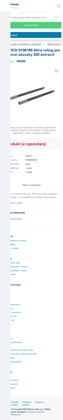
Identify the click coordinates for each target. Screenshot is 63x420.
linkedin (14, 404)
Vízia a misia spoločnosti (12, 342)
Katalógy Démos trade (11, 263)
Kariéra (5, 346)
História (5, 334)
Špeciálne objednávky (11, 304)
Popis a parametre (41, 185)
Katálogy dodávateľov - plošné (14, 270)
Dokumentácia (13, 218)
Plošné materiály (8, 244)
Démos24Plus (31, 25)
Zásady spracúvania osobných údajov (18, 350)
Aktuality (15, 402)
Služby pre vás (8, 320)
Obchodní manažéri (10, 384)
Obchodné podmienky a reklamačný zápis (19, 354)
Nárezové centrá (8, 388)
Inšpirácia (27, 402)
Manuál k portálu (8, 274)
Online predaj (7, 308)
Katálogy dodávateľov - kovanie (15, 266)
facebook (39, 402)
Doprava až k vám (9, 316)
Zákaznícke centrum (10, 380)
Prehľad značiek (8, 358)
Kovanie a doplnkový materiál (24, 44)
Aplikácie (5, 300)
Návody (5, 293)
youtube (25, 404)
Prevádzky (6, 376)
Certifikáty (6, 297)
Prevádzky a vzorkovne (11, 312)
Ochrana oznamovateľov (12, 362)
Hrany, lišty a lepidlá (10, 248)
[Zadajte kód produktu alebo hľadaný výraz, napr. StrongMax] (31, 17)
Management (7, 338)
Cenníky (5, 289)
